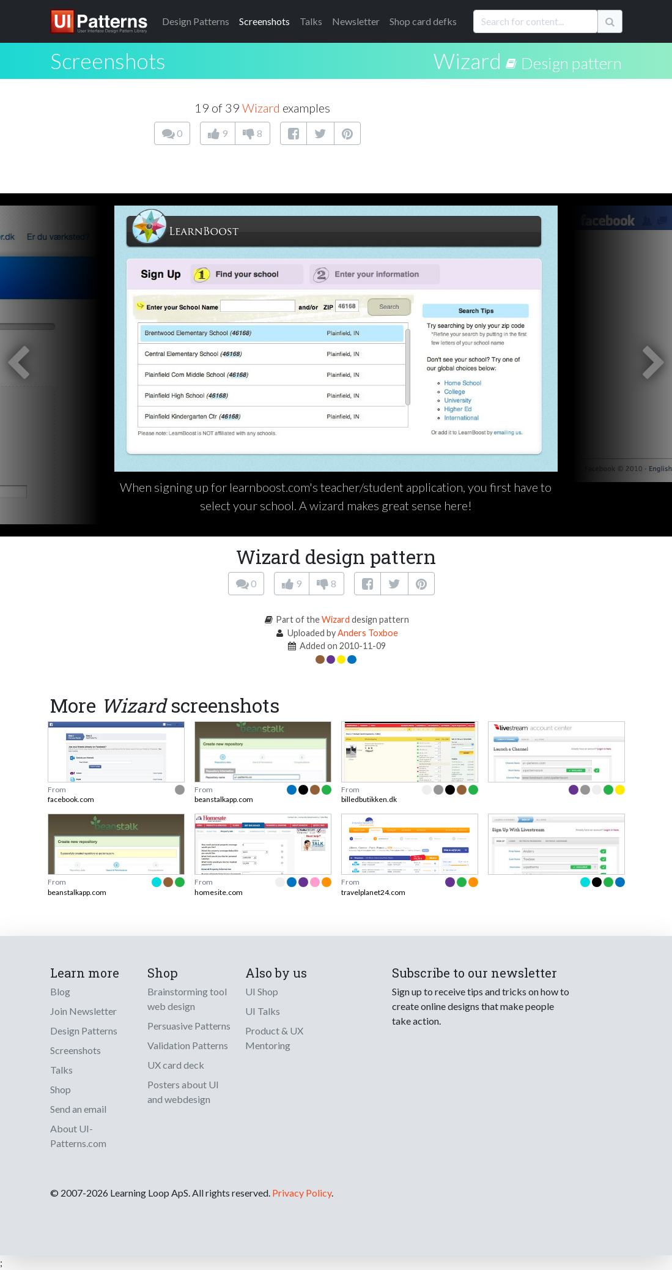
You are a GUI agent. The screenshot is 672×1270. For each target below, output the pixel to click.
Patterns (195, 21)
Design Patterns (83, 1030)
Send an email (78, 1109)
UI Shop (261, 991)
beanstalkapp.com (223, 799)
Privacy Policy (301, 1192)
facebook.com (71, 799)
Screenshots (264, 21)
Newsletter (356, 21)
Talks (311, 21)
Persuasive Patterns (189, 1025)
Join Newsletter (83, 1011)
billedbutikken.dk (369, 799)
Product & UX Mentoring (274, 1038)
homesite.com (218, 892)
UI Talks (262, 1011)
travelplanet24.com (373, 892)
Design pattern (571, 63)
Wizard (467, 60)
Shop (60, 1089)
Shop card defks (423, 21)
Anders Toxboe (368, 633)
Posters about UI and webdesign (183, 1092)
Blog (60, 991)
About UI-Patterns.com (78, 1136)
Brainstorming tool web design (187, 999)
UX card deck (175, 1065)
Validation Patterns (187, 1045)
